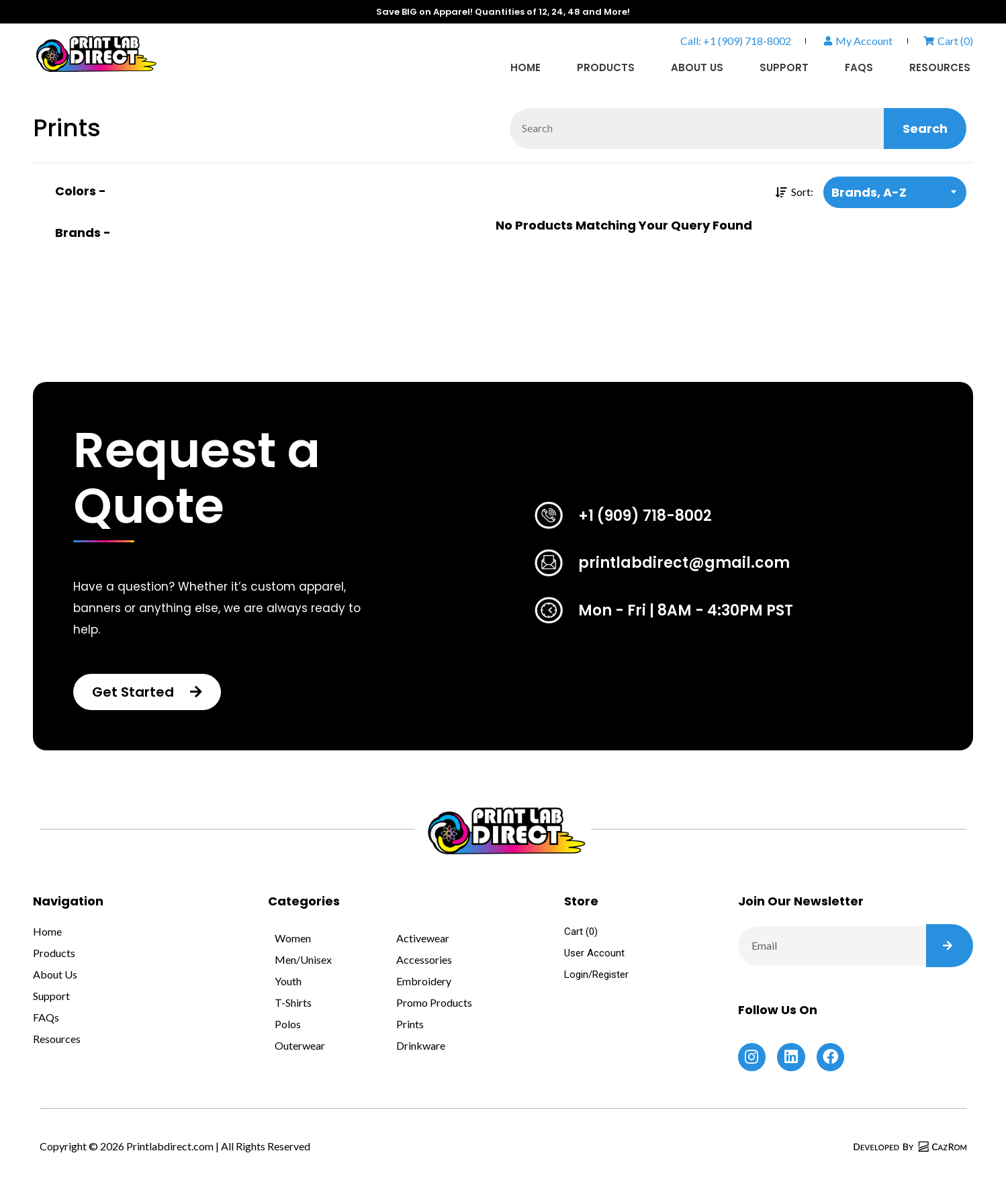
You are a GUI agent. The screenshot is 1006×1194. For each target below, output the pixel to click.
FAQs (859, 67)
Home (525, 67)
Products (606, 67)
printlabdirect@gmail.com (684, 562)
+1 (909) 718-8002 (645, 515)
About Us (697, 67)
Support (784, 67)
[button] (147, 692)
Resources (939, 67)
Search (925, 128)
